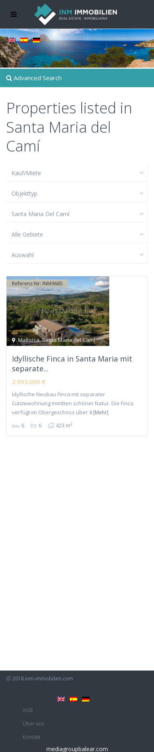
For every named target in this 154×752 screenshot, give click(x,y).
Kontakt (31, 737)
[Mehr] (100, 412)
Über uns (33, 723)
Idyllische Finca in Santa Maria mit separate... (72, 363)
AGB (28, 710)
